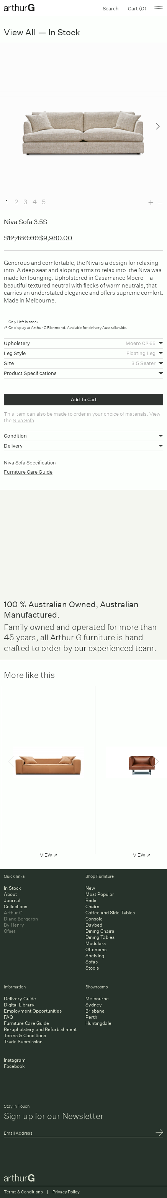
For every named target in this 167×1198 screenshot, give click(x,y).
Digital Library (19, 1004)
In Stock (12, 888)
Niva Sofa (23, 420)
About (10, 894)
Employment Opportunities (33, 1011)
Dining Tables (100, 937)
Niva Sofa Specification (30, 462)
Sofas (91, 961)
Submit (159, 1133)
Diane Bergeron (21, 918)
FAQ (8, 1017)
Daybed (93, 925)
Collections (15, 906)
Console (94, 918)
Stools (92, 968)
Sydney (93, 1004)
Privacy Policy (66, 1192)
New (90, 888)
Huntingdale (98, 1023)
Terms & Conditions (25, 1035)
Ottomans (95, 949)
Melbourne (97, 998)
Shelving (94, 955)
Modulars (95, 943)
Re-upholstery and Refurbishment (40, 1029)
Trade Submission (23, 1041)
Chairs (92, 906)
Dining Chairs (99, 931)
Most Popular (99, 894)
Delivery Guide (20, 998)
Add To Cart (84, 399)
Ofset (9, 931)
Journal (12, 900)
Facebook (14, 1066)
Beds (90, 900)
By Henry (14, 925)
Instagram (15, 1060)
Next (158, 126)
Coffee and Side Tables (110, 912)
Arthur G (13, 912)
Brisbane (95, 1011)
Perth (91, 1017)
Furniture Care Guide (28, 471)
